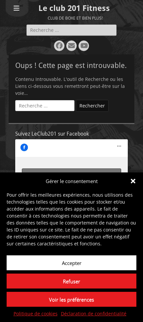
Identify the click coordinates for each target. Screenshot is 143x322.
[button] (133, 181)
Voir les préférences (71, 299)
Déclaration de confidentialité (93, 314)
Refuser (71, 281)
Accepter (71, 263)
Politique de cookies (36, 314)
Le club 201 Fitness (74, 8)
